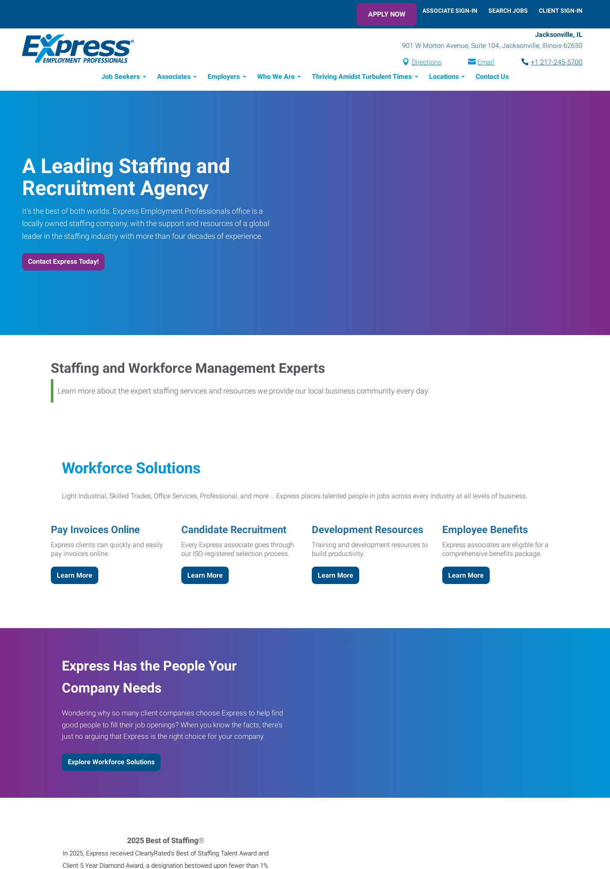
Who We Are (276, 77)
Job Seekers (120, 77)
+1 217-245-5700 (556, 62)
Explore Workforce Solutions (111, 762)
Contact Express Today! (63, 261)
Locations (444, 77)
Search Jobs (508, 10)
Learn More (74, 575)
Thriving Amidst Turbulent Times (362, 77)
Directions (426, 62)
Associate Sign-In (449, 10)
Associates (174, 77)
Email (485, 62)
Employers (224, 77)
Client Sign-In (560, 10)
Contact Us (492, 77)
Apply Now (386, 14)
